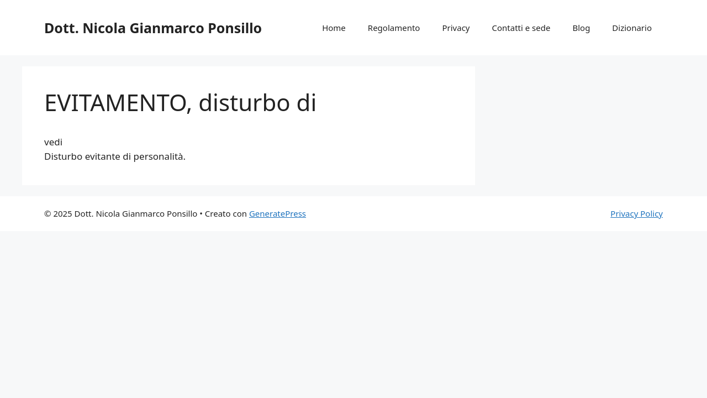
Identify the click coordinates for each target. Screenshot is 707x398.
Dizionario (632, 27)
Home (334, 27)
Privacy (455, 27)
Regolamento (394, 27)
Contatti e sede (521, 27)
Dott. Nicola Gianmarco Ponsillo (153, 27)
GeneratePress (277, 213)
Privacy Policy (636, 213)
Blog (581, 27)
